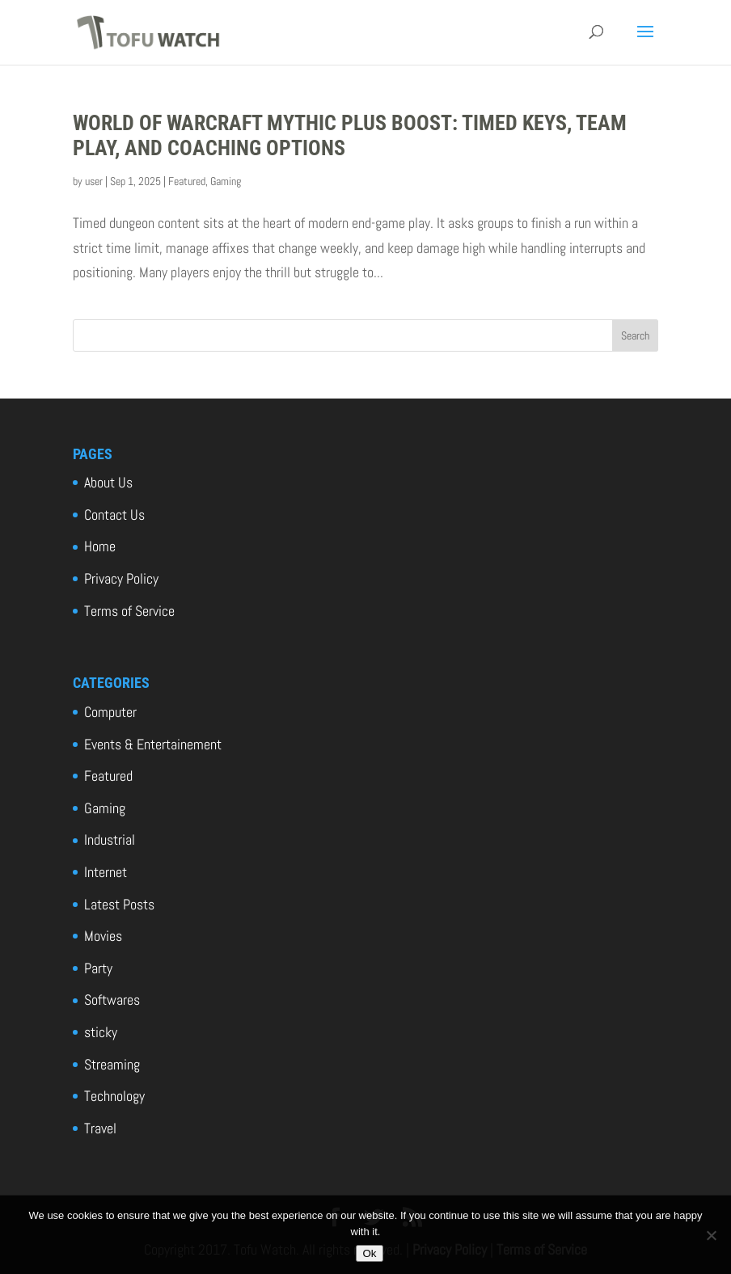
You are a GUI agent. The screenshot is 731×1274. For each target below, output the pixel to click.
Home (100, 546)
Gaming (225, 181)
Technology (114, 1095)
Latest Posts (119, 904)
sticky (100, 1032)
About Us (108, 482)
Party (98, 968)
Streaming (112, 1064)
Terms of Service (129, 610)
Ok (369, 1253)
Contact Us (114, 514)
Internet (105, 872)
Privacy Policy (121, 578)
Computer (110, 711)
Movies (103, 935)
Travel (100, 1128)
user (94, 181)
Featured (186, 181)
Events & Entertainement (153, 744)
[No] (711, 1235)
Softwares (112, 999)
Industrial (109, 839)
